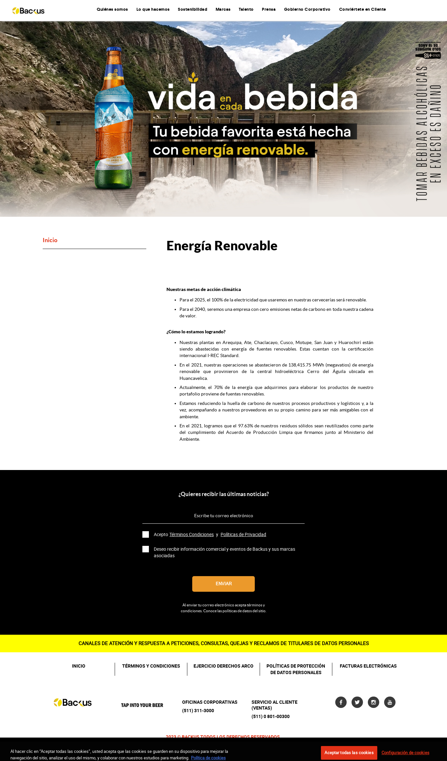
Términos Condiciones (191, 534)
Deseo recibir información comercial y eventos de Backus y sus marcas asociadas (224, 552)
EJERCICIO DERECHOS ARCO (223, 666)
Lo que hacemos (153, 9)
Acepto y (210, 534)
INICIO (78, 666)
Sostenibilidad (192, 9)
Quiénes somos (112, 9)
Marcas (223, 9)
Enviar (224, 584)
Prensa (269, 9)
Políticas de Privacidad (243, 534)
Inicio (50, 240)
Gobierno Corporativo (307, 9)
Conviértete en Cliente (362, 9)
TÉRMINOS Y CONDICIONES (151, 666)
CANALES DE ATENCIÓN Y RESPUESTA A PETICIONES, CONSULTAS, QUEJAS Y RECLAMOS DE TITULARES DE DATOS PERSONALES (224, 643)
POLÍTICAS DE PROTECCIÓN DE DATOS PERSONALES (296, 669)
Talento (246, 9)
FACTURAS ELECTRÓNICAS (368, 666)
